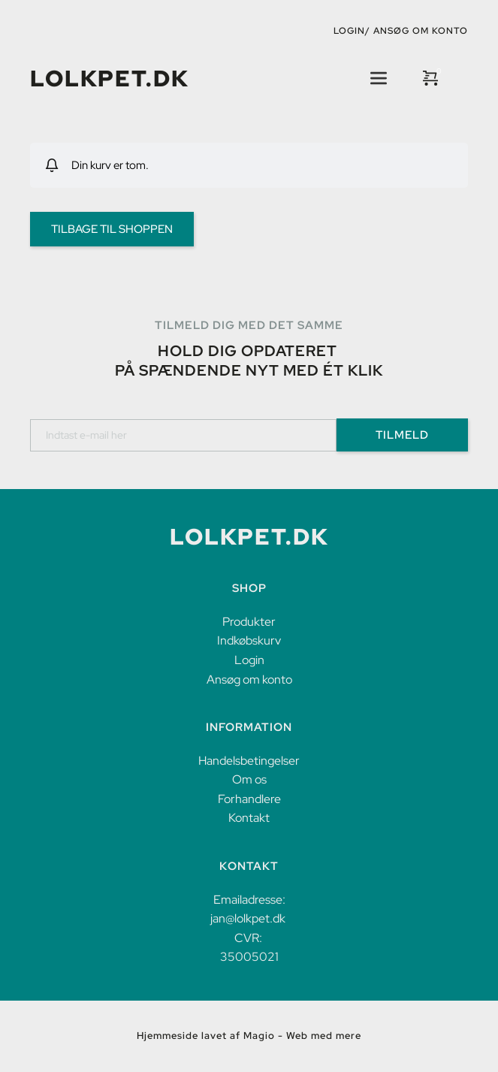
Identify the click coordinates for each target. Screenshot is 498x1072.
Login (249, 660)
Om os (249, 779)
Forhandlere (249, 799)
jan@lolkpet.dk (247, 918)
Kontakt (249, 818)
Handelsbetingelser (249, 761)
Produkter (249, 622)
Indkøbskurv (249, 640)
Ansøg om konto (420, 31)
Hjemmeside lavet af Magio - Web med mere (249, 1035)
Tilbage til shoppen (112, 229)
